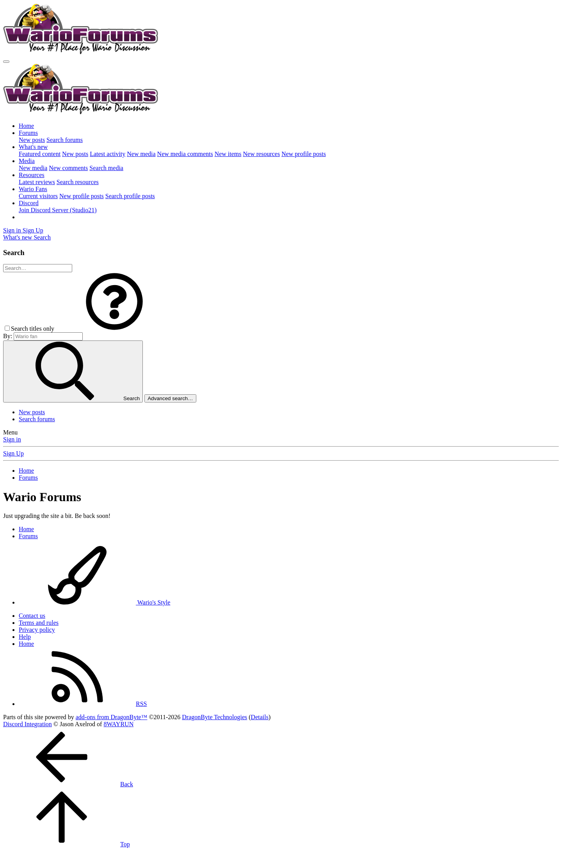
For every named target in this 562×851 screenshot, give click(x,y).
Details (260, 717)
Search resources (78, 182)
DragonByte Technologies (214, 717)
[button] (114, 328)
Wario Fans (33, 189)
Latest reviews (37, 182)
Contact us (32, 615)
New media (141, 154)
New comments (68, 168)
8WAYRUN (118, 724)
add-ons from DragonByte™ (112, 717)
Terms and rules (39, 622)
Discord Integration (27, 724)
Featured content (39, 154)
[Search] (42, 237)
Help (25, 636)
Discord (29, 203)
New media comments (185, 154)
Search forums (64, 140)
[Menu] (6, 61)
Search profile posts (130, 196)
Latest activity (107, 154)
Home (26, 125)
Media (27, 161)
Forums (28, 132)
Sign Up (13, 453)
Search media (106, 168)
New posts (32, 140)
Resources (31, 175)
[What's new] (18, 237)
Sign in (12, 439)
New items (228, 154)
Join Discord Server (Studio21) (58, 210)
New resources (261, 154)
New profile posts (303, 154)
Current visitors (38, 196)
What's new (33, 147)
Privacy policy (37, 629)
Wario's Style (94, 602)
